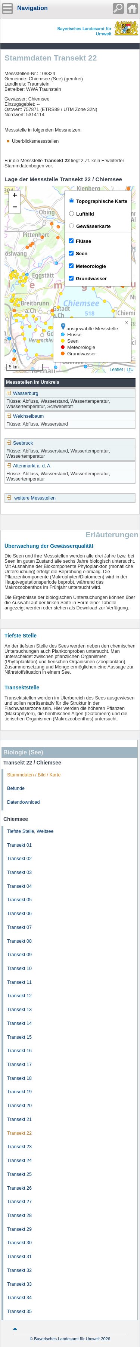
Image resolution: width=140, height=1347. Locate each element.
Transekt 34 (19, 1297)
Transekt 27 (19, 1201)
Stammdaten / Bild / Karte (34, 775)
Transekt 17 (19, 1064)
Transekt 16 (19, 1050)
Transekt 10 (19, 968)
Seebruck (19, 443)
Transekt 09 (19, 954)
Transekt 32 (19, 1270)
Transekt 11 (19, 982)
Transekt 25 (19, 1174)
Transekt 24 (19, 1160)
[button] (14, 196)
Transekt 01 (19, 845)
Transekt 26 (19, 1188)
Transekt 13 (19, 1009)
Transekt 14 (19, 1023)
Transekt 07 (19, 927)
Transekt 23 (19, 1146)
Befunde (16, 788)
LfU (130, 369)
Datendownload (23, 802)
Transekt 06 (19, 913)
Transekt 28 (19, 1215)
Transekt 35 (19, 1311)
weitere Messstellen (35, 498)
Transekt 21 (19, 1119)
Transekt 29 (19, 1229)
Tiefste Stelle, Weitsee (30, 831)
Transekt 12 (19, 995)
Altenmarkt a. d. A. (29, 466)
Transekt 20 (19, 1105)
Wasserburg (22, 393)
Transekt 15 (19, 1037)
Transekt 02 (19, 858)
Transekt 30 (19, 1242)
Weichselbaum (25, 416)
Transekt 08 (19, 941)
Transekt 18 (19, 1078)
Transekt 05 (19, 899)
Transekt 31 (19, 1256)
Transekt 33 (19, 1284)
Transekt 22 (19, 1133)
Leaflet (116, 369)
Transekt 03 (19, 872)
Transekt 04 (19, 886)
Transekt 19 (19, 1091)
